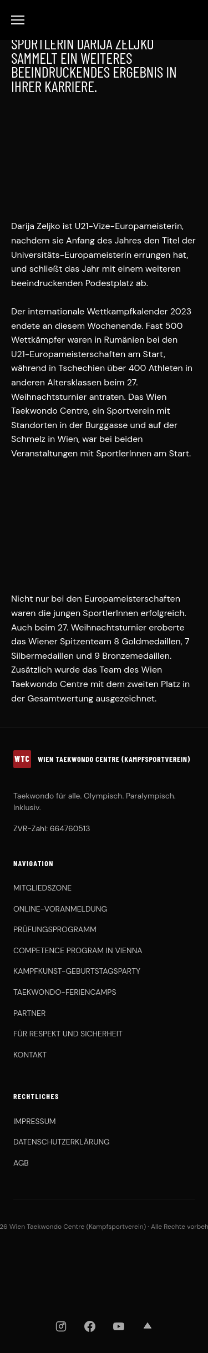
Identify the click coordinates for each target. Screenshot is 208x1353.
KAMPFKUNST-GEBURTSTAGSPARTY (76, 971)
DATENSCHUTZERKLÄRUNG (61, 1142)
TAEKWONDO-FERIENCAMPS (64, 992)
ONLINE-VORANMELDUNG (60, 909)
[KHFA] (149, 1260)
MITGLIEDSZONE (42, 888)
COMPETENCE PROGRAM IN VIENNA (78, 950)
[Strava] (148, 1326)
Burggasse (106, 425)
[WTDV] (50, 1260)
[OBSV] (108, 1260)
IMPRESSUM (34, 1121)
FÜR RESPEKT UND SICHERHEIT (68, 1034)
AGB (21, 1163)
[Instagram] (61, 1326)
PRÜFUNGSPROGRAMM (55, 929)
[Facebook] (90, 1326)
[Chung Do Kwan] (176, 1260)
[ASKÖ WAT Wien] (104, 1289)
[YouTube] (119, 1326)
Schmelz (28, 439)
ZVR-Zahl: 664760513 (51, 828)
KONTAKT (30, 1055)
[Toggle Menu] (18, 20)
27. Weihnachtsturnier (102, 627)
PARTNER (29, 1013)
